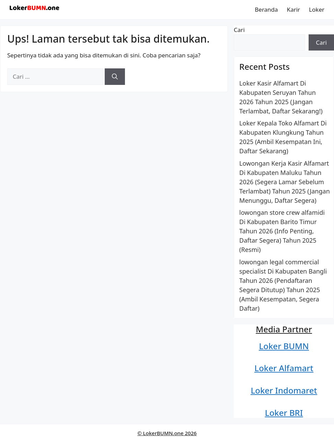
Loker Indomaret (284, 390)
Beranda (266, 9)
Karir (293, 9)
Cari (239, 30)
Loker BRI (284, 412)
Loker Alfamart (283, 368)
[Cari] (115, 76)
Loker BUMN (284, 346)
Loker (316, 9)
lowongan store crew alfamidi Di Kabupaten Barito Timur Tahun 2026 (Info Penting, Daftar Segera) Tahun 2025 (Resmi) (282, 231)
